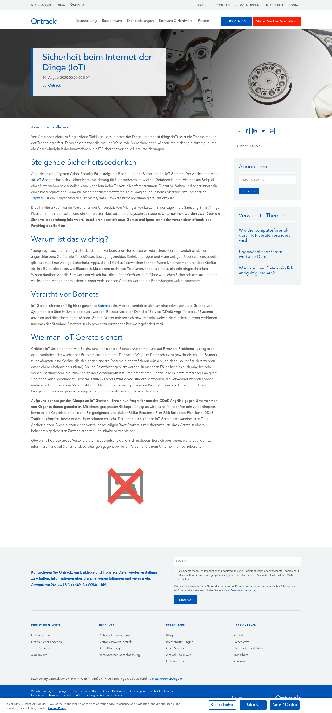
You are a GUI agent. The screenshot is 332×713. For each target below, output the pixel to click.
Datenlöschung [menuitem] (109, 648)
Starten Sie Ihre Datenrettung (277, 21)
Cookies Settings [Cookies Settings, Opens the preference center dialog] (222, 704)
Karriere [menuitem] (239, 661)
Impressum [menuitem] (37, 695)
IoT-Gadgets (45, 180)
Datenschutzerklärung (243, 590)
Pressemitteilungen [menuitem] (179, 642)
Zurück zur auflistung (50, 127)
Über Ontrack (274, 5)
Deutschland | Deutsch (49, 5)
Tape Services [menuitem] (40, 648)
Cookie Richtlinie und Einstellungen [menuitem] (124, 691)
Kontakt (295, 5)
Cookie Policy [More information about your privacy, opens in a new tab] (57, 708)
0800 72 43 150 (236, 21)
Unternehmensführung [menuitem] (249, 648)
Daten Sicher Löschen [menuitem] (46, 642)
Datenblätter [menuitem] (175, 661)
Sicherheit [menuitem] (241, 655)
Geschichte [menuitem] (241, 642)
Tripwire (37, 198)
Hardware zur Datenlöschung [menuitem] (119, 655)
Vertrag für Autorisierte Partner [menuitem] (104, 695)
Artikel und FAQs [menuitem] (178, 655)
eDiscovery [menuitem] (39, 655)
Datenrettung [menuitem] (40, 635)
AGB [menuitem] (78, 695)
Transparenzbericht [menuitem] (60, 695)
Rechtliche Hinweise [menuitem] (162, 691)
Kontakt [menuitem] (239, 635)
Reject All (253, 704)
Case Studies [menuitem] (175, 648)
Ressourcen (221, 5)
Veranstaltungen (247, 5)
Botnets (104, 306)
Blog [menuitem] (169, 635)
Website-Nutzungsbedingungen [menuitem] (49, 691)
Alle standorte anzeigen (165, 679)
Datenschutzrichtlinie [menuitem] (85, 691)
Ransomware (112, 21)
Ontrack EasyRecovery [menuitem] (114, 635)
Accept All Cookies (285, 704)
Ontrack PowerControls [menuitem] (115, 642)
